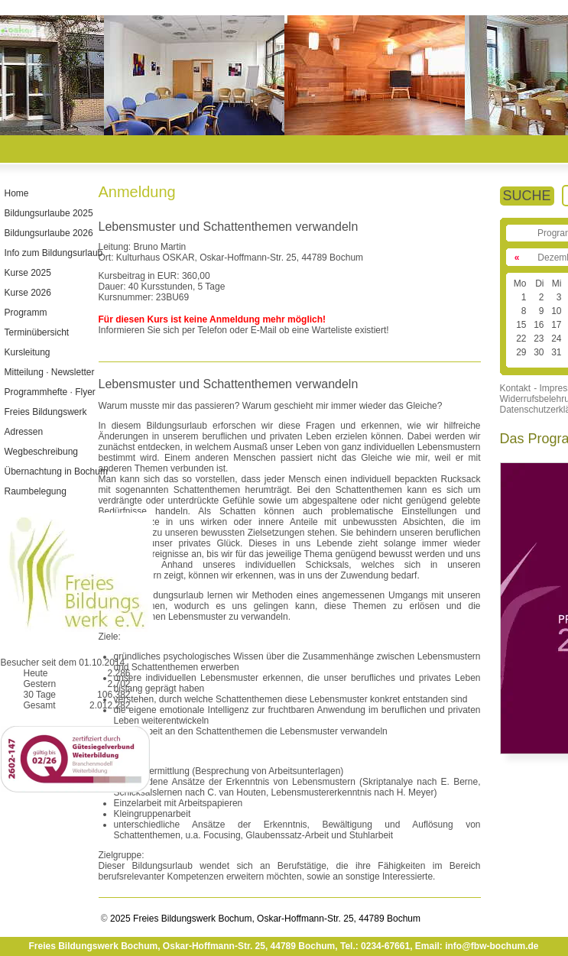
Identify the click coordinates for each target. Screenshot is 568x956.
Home (16, 193)
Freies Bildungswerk (45, 412)
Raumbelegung (35, 491)
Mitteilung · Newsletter (49, 372)
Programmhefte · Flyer (49, 392)
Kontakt (515, 388)
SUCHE (527, 195)
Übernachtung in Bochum (55, 471)
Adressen (23, 431)
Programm (25, 312)
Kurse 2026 (27, 292)
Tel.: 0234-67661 (375, 946)
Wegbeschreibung (41, 451)
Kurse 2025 (27, 272)
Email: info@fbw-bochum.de (477, 946)
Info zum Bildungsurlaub (53, 253)
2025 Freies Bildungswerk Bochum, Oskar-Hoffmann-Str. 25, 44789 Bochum (264, 918)
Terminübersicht (36, 332)
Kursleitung (27, 352)
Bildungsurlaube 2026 (48, 233)
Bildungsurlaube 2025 (48, 213)
